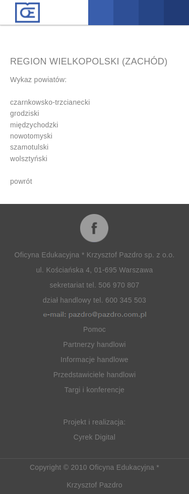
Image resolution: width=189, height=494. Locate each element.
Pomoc (94, 329)
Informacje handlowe (94, 360)
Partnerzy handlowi (94, 344)
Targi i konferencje (94, 390)
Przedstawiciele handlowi (94, 375)
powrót (21, 181)
